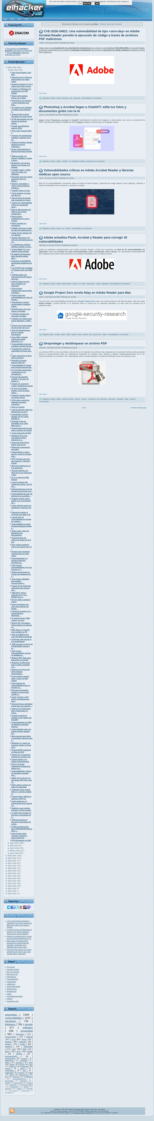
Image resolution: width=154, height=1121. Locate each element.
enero (12, 853)
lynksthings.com (13, 1001)
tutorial (8, 1042)
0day (52, 334)
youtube (24, 1059)
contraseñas (10, 1071)
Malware (10, 1024)
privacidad (27, 1030)
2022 (10, 863)
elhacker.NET (79, 1109)
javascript (25, 1067)
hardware (12, 1021)
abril (11, 846)
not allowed (92, 399)
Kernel (22, 1065)
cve (13, 1039)
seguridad (12, 1014)
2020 (10, 868)
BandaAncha (11, 991)
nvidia (23, 1044)
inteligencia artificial (79, 161)
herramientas (10, 1059)
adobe (12, 1065)
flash (31, 1073)
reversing (8, 1088)
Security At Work (13, 970)
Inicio (84, 408)
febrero (13, 851)
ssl (6, 1077)
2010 (10, 894)
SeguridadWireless (20, 1079)
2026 (10, 67)
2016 (10, 878)
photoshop (90, 161)
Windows (20, 1034)
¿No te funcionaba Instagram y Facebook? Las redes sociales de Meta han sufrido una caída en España (19, 924)
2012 (10, 889)
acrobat (53, 98)
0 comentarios (97, 98)
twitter (30, 1051)
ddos (7, 1051)
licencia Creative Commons (83, 1113)
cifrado (20, 1054)
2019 (10, 871)
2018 (10, 873)
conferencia (28, 1077)
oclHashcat (8, 1092)
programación (13, 1056)
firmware (19, 1063)
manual (22, 1042)
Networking (9, 1061)
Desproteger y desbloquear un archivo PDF (75, 343)
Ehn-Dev (30, 1088)
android (29, 1037)
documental (9, 1081)
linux (24, 1039)
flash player (91, 284)
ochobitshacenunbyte (15, 996)
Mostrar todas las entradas (111, 24)
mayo (12, 843)
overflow (85, 334)
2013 (10, 886)
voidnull (9, 999)
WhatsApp (28, 1046)
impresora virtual (68, 399)
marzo (12, 848)
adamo (20, 1088)
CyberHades (11, 982)
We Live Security (13, 972)
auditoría (30, 1083)
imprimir (78, 399)
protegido (120, 399)
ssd (14, 1049)
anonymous (24, 1075)
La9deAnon (11, 984)
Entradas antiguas (137, 408)
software (28, 1027)
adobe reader (67, 284)
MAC (12, 1075)
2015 (10, 881)
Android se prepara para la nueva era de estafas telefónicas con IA (19, 938)
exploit (8, 1044)
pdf (71, 98)
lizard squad (18, 1083)
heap (80, 334)
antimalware (26, 1090)
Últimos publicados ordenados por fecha (17, 54)
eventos (21, 1073)
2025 (10, 856)
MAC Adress (13, 1090)
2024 (10, 858)
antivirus (13, 1067)
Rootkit (7, 1083)
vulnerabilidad (14, 1017)
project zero (97, 334)
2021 (10, 866)
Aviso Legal (89, 1111)
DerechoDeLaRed (13, 987)
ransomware (11, 1037)
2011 (10, 891)
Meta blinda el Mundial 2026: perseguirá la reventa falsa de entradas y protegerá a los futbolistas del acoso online (18, 944)
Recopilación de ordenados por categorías (18, 50)
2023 (10, 861)
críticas (75, 284)
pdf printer (104, 399)
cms (25, 1071)
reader (68, 228)
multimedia (9, 1073)
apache (8, 1069)
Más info (87, 3)
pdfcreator (112, 399)
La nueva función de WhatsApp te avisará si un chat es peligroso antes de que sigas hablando (19, 932)
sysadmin (24, 1061)
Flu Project (11, 967)
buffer (69, 334)
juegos (23, 1069)
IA (70, 161)
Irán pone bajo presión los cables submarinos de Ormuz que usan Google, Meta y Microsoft (19, 952)
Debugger (24, 1081)
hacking (9, 1046)
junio (12, 70)
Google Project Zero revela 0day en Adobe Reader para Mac (87, 292)
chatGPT (65, 161)
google (29, 1024)
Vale (97, 3)
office (31, 1063)
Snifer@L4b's (12, 989)
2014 (10, 883)
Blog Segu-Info (12, 974)
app (19, 1051)
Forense (15, 1077)
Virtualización (14, 1086)
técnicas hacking (27, 1085)
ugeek (9, 994)
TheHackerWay (12, 979)
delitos (26, 1086)
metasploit (13, 1085)
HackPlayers (11, 977)
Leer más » (43, 93)
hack (31, 1065)
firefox (7, 1063)
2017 (10, 876)
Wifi (25, 1049)
